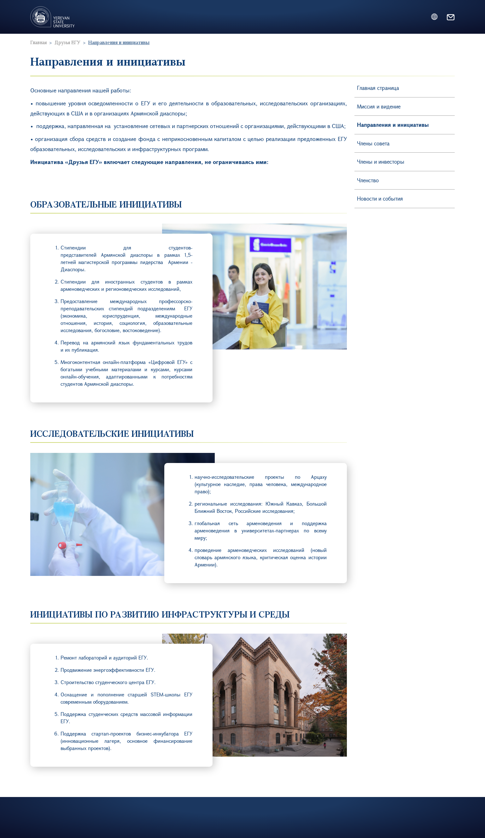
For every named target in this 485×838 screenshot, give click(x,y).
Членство (368, 180)
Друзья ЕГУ (67, 42)
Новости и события (380, 198)
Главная (38, 42)
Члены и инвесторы (380, 161)
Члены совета (373, 143)
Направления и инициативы (393, 124)
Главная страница (378, 87)
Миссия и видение (378, 106)
